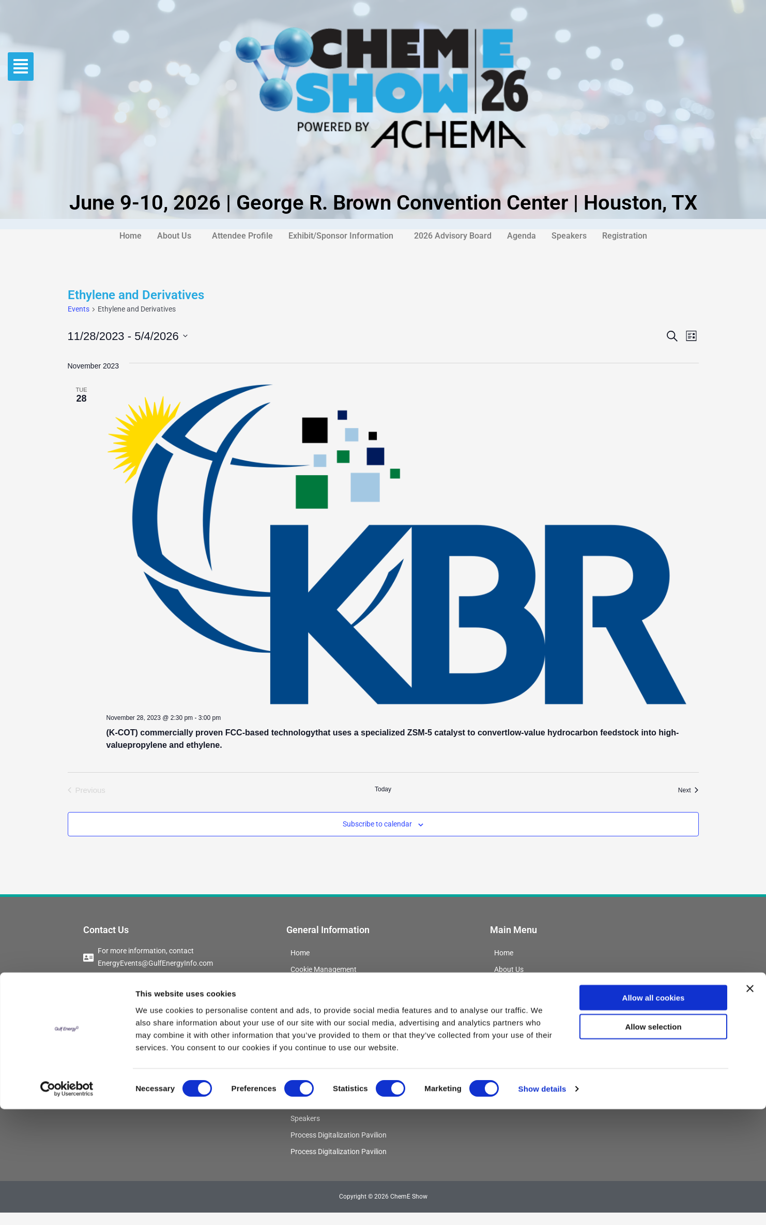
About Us (174, 236)
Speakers (569, 236)
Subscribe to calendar (377, 824)
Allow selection (653, 1142)
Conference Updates (325, 986)
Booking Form (314, 1019)
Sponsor (304, 1052)
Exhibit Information (323, 1036)
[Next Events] (688, 790)
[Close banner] (750, 1104)
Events (78, 309)
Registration (624, 236)
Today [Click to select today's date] (383, 789)
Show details (542, 1204)
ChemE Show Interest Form (337, 1003)
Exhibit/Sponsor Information (340, 236)
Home (130, 236)
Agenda (521, 236)
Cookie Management (326, 970)
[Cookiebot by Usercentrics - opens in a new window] (67, 1205)
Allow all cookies (653, 1113)
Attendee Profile (242, 236)
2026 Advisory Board (453, 236)
